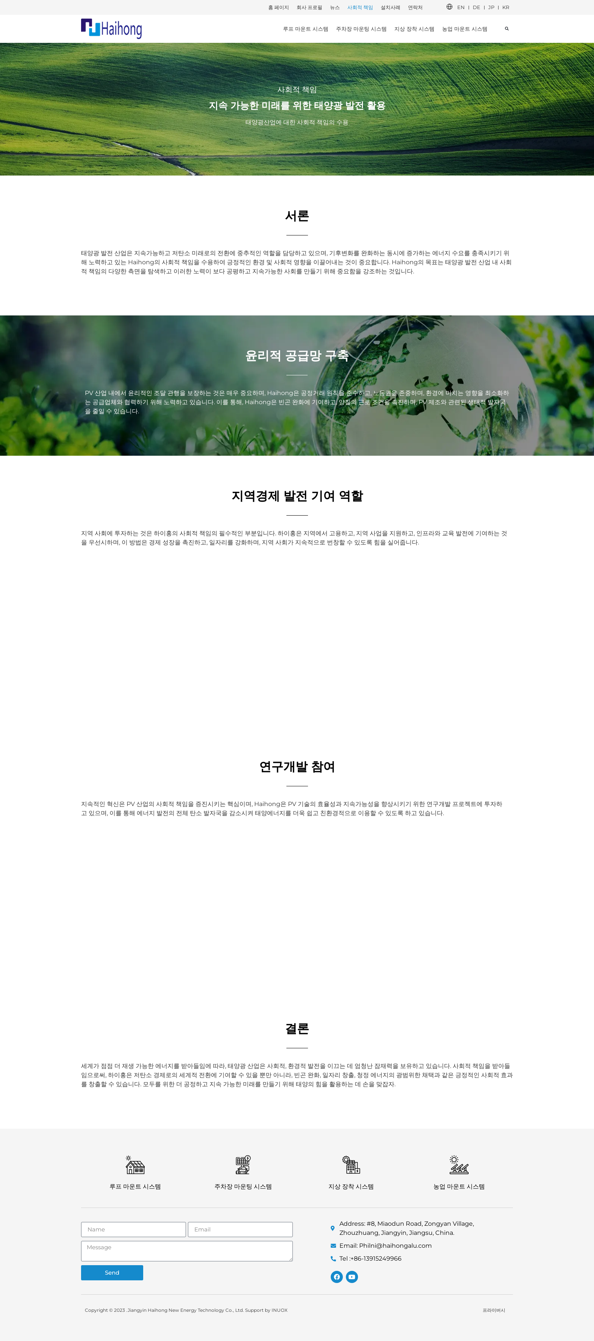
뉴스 (335, 7)
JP (491, 7)
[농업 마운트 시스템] (459, 1164)
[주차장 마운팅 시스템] (243, 1164)
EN (461, 7)
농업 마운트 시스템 (465, 28)
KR (505, 7)
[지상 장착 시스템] (351, 1164)
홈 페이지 (278, 7)
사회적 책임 (360, 7)
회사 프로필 (309, 7)
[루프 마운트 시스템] (135, 1164)
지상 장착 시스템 (414, 28)
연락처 (415, 7)
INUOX (280, 1310)
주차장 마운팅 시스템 (361, 28)
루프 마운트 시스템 (305, 28)
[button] (506, 28)
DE (476, 7)
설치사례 (390, 7)
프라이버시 (494, 1310)
